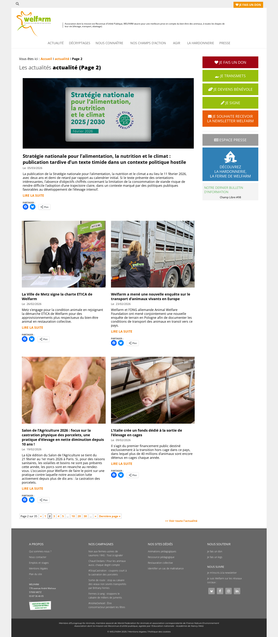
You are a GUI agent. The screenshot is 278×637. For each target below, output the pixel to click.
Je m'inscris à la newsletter (222, 572)
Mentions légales (38, 568)
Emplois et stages (39, 562)
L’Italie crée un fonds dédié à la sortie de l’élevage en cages (146, 432)
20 (79, 516)
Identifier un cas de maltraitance (166, 568)
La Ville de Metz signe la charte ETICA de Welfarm (57, 296)
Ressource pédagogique (161, 557)
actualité (62, 59)
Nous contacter (37, 557)
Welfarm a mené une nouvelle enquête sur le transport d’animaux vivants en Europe (150, 296)
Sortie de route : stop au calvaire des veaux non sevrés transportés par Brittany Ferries (107, 584)
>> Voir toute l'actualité (181, 521)
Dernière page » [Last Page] (109, 516)
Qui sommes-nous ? (40, 551)
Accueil (46, 59)
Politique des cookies (159, 631)
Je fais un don (214, 551)
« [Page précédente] (41, 516)
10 (73, 516)
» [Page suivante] (95, 516)
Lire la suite (33, 195)
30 (85, 516)
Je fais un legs (214, 557)
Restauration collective (160, 562)
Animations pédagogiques (162, 551)
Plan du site (35, 574)
